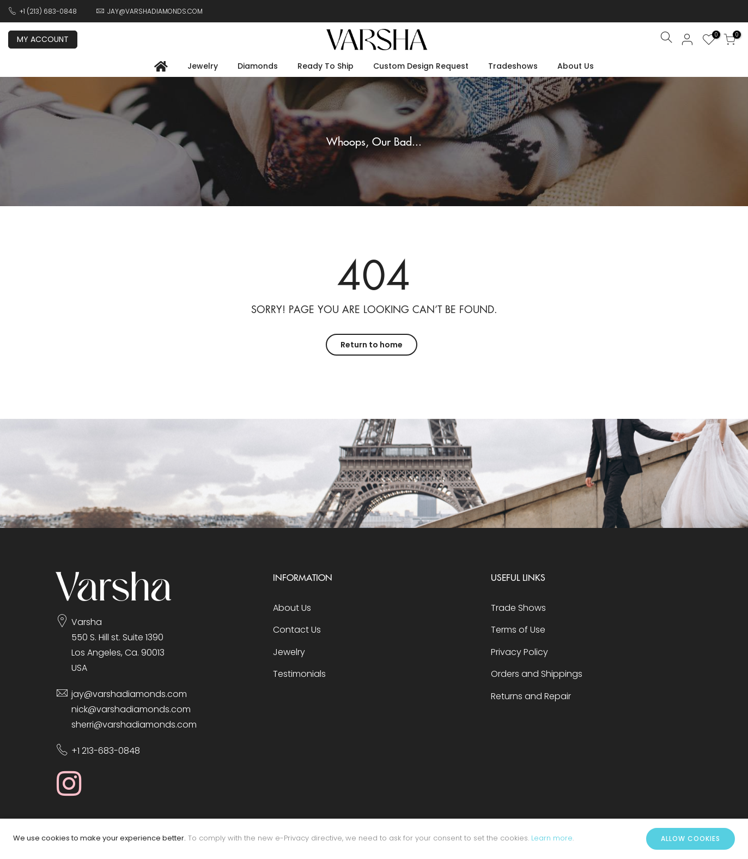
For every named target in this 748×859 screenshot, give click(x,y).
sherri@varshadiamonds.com (134, 724)
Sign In (687, 39)
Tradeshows (513, 66)
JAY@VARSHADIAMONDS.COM (155, 11)
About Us (575, 66)
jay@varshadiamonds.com (129, 694)
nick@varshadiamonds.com (131, 709)
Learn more (552, 838)
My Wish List (713, 36)
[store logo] (377, 39)
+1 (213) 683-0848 (48, 11)
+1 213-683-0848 (105, 750)
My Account (43, 39)
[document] (374, 838)
